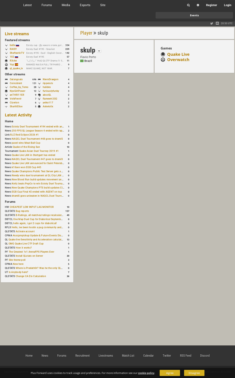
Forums (10, 202)
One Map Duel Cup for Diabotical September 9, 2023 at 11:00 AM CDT (52, 219)
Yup (14, 64)
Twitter (167, 355)
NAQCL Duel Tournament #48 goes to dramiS (37, 138)
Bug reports (22, 211)
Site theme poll (17, 260)
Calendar (148, 355)
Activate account (25, 231)
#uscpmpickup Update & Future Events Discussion (41, 235)
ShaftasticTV (17, 52)
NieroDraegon (50, 79)
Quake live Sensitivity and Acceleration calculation (37, 239)
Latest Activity (18, 115)
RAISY (13, 49)
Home (9, 121)
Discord (205, 355)
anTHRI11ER (17, 94)
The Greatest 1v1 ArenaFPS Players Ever (31, 251)
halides (47, 87)
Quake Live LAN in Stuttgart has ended (33, 155)
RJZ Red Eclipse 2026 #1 (24, 134)
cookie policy (146, 373)
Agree (170, 373)
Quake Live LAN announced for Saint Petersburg (39, 163)
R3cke (13, 60)
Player (86, 33)
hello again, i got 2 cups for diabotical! (35, 223)
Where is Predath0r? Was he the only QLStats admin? (46, 268)
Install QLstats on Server (29, 255)
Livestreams (106, 355)
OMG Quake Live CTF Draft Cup (26, 243)
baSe (14, 45)
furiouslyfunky (51, 91)
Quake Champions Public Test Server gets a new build (42, 171)
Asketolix (48, 106)
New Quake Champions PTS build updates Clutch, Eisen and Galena (50, 187)
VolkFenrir (15, 98)
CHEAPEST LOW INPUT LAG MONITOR (32, 207)
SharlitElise (16, 106)
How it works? (24, 247)
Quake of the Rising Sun (26, 147)
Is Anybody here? (18, 272)
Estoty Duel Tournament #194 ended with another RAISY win (46, 126)
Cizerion (14, 102)
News (45, 355)
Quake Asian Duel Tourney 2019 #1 (39, 151)
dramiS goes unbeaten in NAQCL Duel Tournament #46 (43, 195)
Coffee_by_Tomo (19, 87)
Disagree (194, 373)
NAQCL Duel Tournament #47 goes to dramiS (37, 159)
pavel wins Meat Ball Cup (26, 142)
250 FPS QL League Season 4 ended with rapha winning (43, 130)
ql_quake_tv (16, 68)
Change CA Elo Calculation (31, 276)
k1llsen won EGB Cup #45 (26, 167)
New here (18, 264)
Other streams (15, 74)
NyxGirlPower (17, 91)
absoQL (47, 94)
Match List (128, 355)
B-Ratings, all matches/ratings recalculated (40, 215)
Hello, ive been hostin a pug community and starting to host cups (49, 227)
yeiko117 (48, 102)
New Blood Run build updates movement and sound (41, 179)
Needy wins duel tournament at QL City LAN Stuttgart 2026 (45, 175)
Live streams (17, 33)
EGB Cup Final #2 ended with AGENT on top (37, 191)
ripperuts (48, 83)
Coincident (16, 83)
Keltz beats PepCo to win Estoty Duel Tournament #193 (43, 183)
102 (14, 56)
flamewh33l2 (50, 98)
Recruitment (82, 355)
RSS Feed (185, 355)
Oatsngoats (16, 79)
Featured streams (17, 40)
